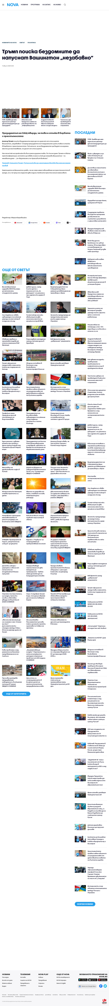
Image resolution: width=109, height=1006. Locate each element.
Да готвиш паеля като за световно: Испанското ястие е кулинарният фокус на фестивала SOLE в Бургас (97, 173)
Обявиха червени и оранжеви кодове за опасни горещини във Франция (10, 342)
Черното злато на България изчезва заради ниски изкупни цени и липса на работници (96, 312)
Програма (35, 5)
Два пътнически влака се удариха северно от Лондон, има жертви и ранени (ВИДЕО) (60, 494)
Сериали (41, 983)
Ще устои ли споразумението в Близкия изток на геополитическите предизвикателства (35, 682)
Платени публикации (20, 996)
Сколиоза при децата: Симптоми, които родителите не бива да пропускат (97, 393)
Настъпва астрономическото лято (96, 478)
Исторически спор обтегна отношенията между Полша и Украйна (60, 389)
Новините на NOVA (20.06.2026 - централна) (95, 616)
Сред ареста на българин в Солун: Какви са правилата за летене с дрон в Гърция (60, 416)
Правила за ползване (90, 994)
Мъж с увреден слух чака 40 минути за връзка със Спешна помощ (96, 157)
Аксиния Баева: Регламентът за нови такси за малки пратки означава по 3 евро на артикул (36, 624)
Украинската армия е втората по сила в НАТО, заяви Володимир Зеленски (60, 518)
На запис (46, 5)
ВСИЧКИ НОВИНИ (85, 904)
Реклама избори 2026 (13, 994)
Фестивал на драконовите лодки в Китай (11, 469)
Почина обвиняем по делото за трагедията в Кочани (60, 622)
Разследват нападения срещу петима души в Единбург (36, 341)
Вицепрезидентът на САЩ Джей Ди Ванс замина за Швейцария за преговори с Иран (60, 290)
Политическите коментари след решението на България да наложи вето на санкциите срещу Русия (96, 702)
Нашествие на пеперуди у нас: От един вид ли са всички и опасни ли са (97, 328)
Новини (24, 5)
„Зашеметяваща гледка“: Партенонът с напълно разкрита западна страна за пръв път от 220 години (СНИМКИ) (36, 655)
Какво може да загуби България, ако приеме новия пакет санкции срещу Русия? (96, 718)
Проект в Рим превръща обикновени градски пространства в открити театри (60, 597)
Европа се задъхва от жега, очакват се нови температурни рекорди (35, 494)
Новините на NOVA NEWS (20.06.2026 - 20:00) (95, 604)
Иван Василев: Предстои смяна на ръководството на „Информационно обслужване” (96, 296)
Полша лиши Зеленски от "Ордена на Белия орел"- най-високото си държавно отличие (60, 470)
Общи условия (62, 994)
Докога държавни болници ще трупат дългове (96, 827)
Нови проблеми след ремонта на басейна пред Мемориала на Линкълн (10, 653)
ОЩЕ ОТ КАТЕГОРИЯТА (16, 694)
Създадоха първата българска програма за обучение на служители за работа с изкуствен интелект (97, 216)
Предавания (42, 980)
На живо (57, 5)
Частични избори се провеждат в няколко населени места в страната (96, 379)
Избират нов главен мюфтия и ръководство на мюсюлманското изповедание (96, 263)
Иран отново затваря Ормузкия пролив (60, 364)
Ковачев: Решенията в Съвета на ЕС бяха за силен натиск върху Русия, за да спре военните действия (97, 748)
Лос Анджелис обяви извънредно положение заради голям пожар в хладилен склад (11, 318)
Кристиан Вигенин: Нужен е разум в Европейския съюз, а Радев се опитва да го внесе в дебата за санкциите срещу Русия (97, 810)
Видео (4, 986)
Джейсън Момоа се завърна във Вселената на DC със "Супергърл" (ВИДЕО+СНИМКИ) (36, 470)
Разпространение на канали (26, 994)
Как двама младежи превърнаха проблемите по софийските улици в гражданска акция (96, 364)
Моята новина (7, 983)
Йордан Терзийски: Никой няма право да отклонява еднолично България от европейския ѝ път (96, 780)
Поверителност (71, 994)
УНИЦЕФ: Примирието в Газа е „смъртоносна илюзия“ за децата (11, 541)
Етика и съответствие (7, 996)
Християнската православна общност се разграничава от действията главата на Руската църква (35, 391)
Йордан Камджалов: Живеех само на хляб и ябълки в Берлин (97, 231)
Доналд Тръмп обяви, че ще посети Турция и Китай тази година (60, 443)
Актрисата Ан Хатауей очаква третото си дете (12, 493)
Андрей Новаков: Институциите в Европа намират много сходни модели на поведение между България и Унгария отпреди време (97, 345)
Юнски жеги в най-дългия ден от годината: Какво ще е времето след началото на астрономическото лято (96, 410)
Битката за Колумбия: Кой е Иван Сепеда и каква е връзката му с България (11, 390)
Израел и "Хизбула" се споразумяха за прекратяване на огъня (36, 541)
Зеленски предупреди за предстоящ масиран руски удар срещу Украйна (60, 318)
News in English (61, 983)
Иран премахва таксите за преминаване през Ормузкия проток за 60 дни (60, 682)
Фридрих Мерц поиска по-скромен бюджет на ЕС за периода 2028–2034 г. (60, 653)
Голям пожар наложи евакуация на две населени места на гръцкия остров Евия (34, 318)
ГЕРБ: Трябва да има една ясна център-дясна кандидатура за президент (97, 142)
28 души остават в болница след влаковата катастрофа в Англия (35, 366)
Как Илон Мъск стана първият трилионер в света (35, 517)
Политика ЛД (80, 994)
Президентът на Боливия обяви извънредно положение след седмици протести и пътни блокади (35, 418)
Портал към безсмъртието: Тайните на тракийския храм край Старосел (97, 684)
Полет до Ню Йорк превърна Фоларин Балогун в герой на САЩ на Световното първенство (97, 668)
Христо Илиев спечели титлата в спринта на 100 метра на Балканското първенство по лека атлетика (97, 536)
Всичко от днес (7, 980)
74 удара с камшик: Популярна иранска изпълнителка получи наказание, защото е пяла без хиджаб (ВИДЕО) (60, 543)
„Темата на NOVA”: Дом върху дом (97, 639)
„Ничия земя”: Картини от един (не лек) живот (97, 627)
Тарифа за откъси (39, 994)
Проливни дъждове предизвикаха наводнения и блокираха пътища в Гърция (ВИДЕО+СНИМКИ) (12, 682)
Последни (5, 977)
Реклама (4, 994)
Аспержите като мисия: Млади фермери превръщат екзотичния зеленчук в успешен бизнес (97, 280)
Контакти (55, 994)
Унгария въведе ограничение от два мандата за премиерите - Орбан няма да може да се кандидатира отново (35, 571)
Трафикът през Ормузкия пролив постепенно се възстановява (9, 416)
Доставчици (48, 994)
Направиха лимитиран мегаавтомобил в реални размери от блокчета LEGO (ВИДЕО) (11, 518)
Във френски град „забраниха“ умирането (60, 340)
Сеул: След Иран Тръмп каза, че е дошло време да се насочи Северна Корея (35, 597)
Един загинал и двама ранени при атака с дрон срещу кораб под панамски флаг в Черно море (11, 445)
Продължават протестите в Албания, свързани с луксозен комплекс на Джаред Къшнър (60, 570)
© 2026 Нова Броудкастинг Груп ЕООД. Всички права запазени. (17, 1001)
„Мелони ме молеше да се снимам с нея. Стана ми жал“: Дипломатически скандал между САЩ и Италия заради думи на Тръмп (11, 626)
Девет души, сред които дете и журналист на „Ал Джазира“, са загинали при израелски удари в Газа (35, 292)
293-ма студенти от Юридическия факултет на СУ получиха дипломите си (97, 732)
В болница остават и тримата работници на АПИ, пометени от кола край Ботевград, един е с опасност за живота (97, 449)
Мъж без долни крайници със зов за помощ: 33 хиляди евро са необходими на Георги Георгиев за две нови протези (97, 246)
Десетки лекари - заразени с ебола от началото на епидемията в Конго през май (10, 570)
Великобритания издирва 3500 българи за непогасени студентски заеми (11, 290)
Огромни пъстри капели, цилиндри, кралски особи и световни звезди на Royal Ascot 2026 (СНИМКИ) (12, 598)
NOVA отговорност (63, 977)
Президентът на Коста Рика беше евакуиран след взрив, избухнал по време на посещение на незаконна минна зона (36, 445)
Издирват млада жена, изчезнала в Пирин (97, 201)
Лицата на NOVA (25, 980)
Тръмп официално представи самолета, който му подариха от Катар (11, 366)
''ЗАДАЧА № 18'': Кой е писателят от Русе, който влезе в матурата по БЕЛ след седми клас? (97, 764)
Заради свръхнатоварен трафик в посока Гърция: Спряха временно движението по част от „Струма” (97, 873)
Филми (40, 986)
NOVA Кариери (61, 980)
